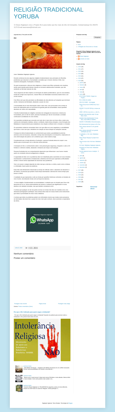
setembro (82, 160)
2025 (79, 181)
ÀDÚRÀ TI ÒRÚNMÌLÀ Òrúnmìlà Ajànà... (90, 122)
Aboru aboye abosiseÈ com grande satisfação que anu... (88, 131)
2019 (79, 175)
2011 (79, 69)
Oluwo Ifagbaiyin (84, 56)
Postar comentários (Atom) (25, 306)
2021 (79, 179)
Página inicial (42, 303)
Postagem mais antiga (64, 303)
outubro (82, 162)
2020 (79, 177)
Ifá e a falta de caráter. (85, 100)
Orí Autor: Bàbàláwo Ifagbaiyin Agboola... (90, 145)
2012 (79, 71)
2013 (79, 73)
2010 (79, 66)
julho (81, 155)
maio (81, 92)
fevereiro (82, 85)
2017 (79, 170)
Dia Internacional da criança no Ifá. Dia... (90, 124)
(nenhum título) (27, 366)
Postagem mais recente (20, 303)
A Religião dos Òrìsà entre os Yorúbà (88, 46)
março (81, 87)
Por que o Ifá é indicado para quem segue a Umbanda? (32, 312)
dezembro (82, 167)
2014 (79, 76)
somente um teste (84, 59)
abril (81, 89)
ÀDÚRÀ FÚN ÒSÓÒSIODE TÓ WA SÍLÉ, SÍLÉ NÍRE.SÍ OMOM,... (88, 119)
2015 (79, 78)
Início (79, 44)
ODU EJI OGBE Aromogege (87, 102)
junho (81, 94)
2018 (79, 172)
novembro (82, 165)
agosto (81, 158)
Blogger (70, 403)
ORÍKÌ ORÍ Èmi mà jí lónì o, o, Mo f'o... (89, 112)
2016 (79, 80)
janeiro (81, 82)
